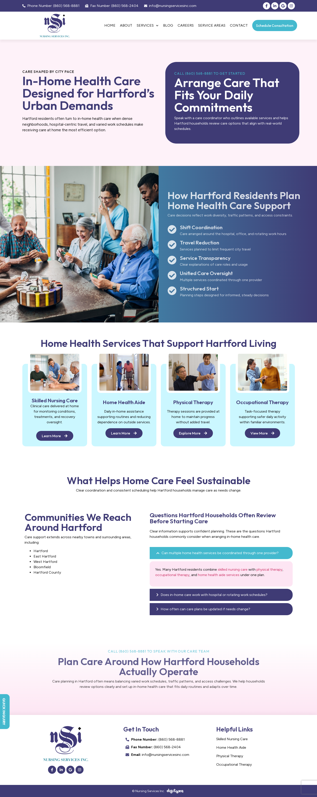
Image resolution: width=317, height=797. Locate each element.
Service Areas (211, 25)
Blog (168, 25)
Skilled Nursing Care (232, 739)
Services (147, 25)
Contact (239, 25)
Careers (186, 25)
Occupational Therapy (234, 764)
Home (109, 25)
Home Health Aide (231, 747)
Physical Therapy (229, 756)
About (126, 25)
